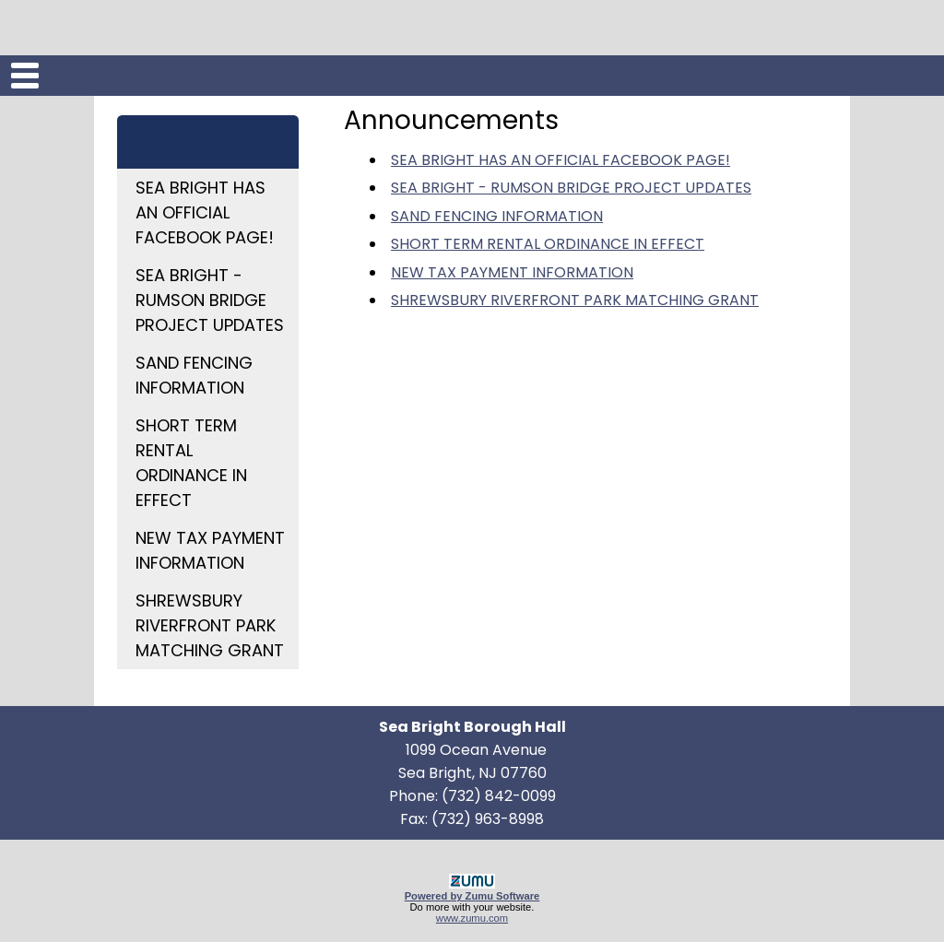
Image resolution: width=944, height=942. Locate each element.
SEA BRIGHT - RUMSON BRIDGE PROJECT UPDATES (210, 300)
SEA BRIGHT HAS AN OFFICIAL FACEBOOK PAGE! (205, 212)
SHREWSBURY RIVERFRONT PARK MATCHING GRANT (210, 625)
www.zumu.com (472, 918)
